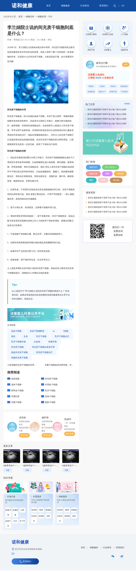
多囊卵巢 (15, 514)
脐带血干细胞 (17, 391)
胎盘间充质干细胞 (19, 352)
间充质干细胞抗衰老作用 (43, 347)
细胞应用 (42, 16)
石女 (15, 523)
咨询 (126, 64)
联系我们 (103, 5)
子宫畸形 (124, 92)
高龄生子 (102, 92)
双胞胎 (48, 512)
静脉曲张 (124, 86)
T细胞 (65, 331)
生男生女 (34, 520)
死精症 (113, 86)
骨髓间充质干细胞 (19, 358)
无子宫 (22, 523)
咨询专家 (24, 437)
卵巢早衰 (52, 342)
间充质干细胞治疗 (44, 352)
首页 (48, 5)
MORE (127, 104)
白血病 (37, 342)
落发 (13, 336)
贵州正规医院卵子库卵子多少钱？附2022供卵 (106, 110)
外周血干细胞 (51, 385)
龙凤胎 (41, 518)
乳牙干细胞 (41, 336)
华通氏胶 (15, 397)
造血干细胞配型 (37, 331)
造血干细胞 (16, 331)
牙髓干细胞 (16, 404)
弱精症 (91, 86)
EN (122, 5)
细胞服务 (65, 5)
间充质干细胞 (17, 347)
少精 (22, 512)
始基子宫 (8, 525)
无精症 (102, 86)
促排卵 (34, 512)
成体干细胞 (16, 385)
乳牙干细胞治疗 (62, 336)
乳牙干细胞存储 (18, 342)
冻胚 (48, 518)
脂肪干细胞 (50, 404)
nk (54, 331)
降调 (41, 512)
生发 (26, 336)
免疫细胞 (15, 379)
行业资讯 (84, 5)
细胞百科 (30, 16)
